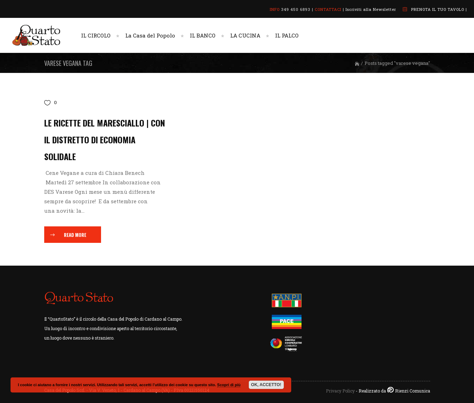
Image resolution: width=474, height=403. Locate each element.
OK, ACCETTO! (266, 384)
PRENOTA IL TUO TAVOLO (437, 9)
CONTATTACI (328, 9)
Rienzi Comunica (412, 391)
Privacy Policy (340, 391)
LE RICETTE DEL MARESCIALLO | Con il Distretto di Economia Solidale (104, 139)
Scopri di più (229, 385)
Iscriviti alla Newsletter (371, 9)
